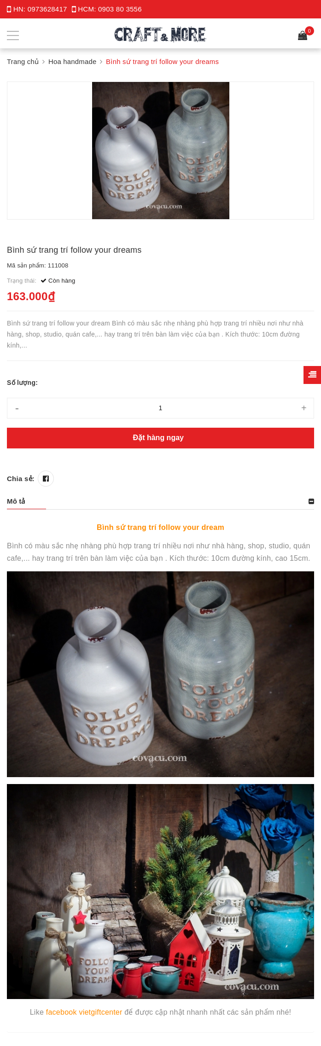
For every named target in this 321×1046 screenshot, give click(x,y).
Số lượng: (22, 382)
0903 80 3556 (120, 9)
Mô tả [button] (16, 501)
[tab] (160, 501)
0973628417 (47, 9)
